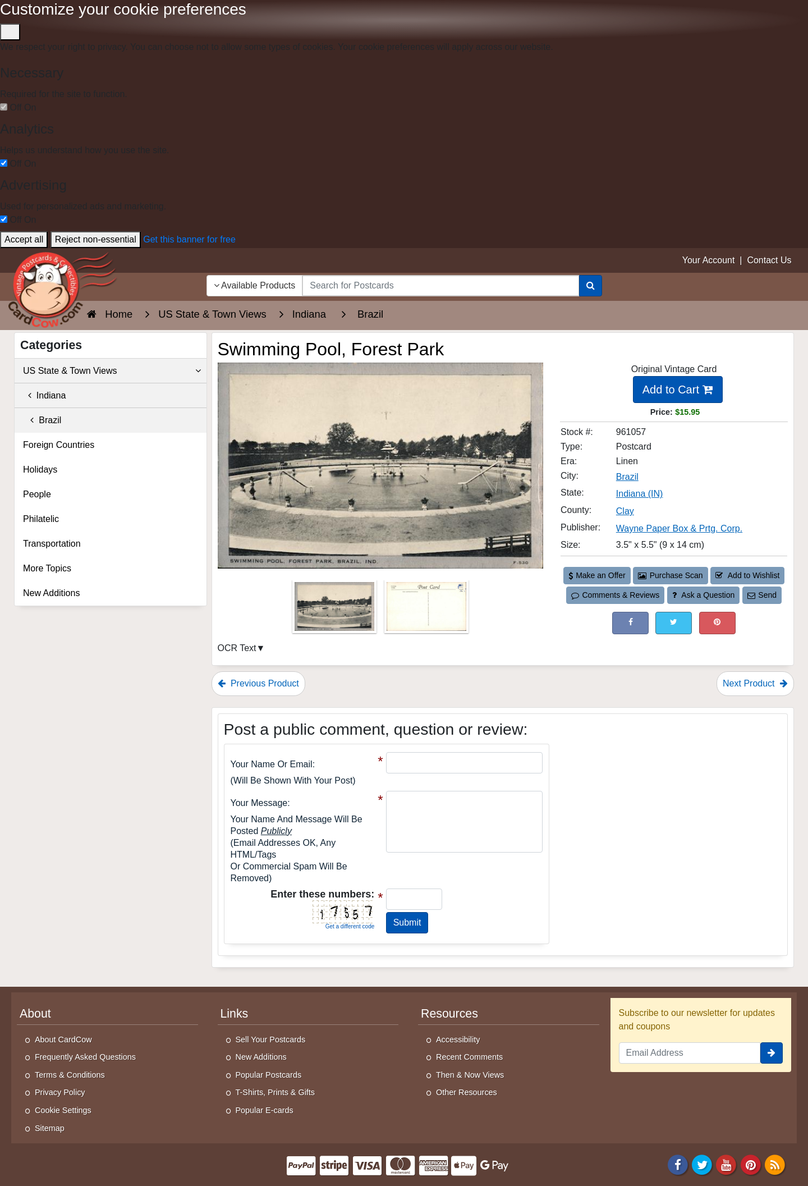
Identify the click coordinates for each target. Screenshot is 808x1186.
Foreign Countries (58, 445)
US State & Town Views (112, 371)
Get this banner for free (189, 239)
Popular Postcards (269, 1074)
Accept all (23, 239)
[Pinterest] (751, 1164)
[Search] (590, 285)
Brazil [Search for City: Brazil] (627, 477)
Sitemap (50, 1128)
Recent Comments (469, 1056)
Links (235, 1013)
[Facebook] (678, 1164)
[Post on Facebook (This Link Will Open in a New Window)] (630, 623)
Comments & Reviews (615, 594)
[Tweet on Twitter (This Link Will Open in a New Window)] (673, 623)
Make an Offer (597, 575)
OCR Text (237, 648)
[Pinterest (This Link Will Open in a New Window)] (717, 623)
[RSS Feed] (775, 1164)
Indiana (44, 395)
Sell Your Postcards (271, 1039)
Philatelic (41, 519)
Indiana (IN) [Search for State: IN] (639, 493)
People (37, 494)
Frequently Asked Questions (85, 1056)
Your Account (708, 260)
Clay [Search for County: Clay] (625, 511)
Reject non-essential (95, 239)
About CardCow (63, 1039)
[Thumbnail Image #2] (426, 610)
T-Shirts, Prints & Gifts (275, 1092)
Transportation (52, 543)
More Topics (47, 568)
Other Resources (466, 1092)
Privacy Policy (60, 1092)
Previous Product (258, 683)
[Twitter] (702, 1164)
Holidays (40, 469)
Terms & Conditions (70, 1074)
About (35, 1013)
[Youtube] (726, 1164)
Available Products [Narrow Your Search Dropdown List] (255, 285)
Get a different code (350, 926)
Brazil (42, 420)
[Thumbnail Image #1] (336, 610)
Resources (449, 1013)
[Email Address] (690, 1053)
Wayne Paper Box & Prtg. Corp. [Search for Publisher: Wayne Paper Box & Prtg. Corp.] (679, 528)
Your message (259, 803)
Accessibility (458, 1039)
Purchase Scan (670, 575)
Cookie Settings (63, 1110)
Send (762, 594)
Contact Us (769, 260)
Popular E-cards (264, 1110)
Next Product (755, 683)
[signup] (771, 1053)
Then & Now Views (470, 1074)
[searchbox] (440, 285)
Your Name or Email (272, 764)
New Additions (51, 593)
